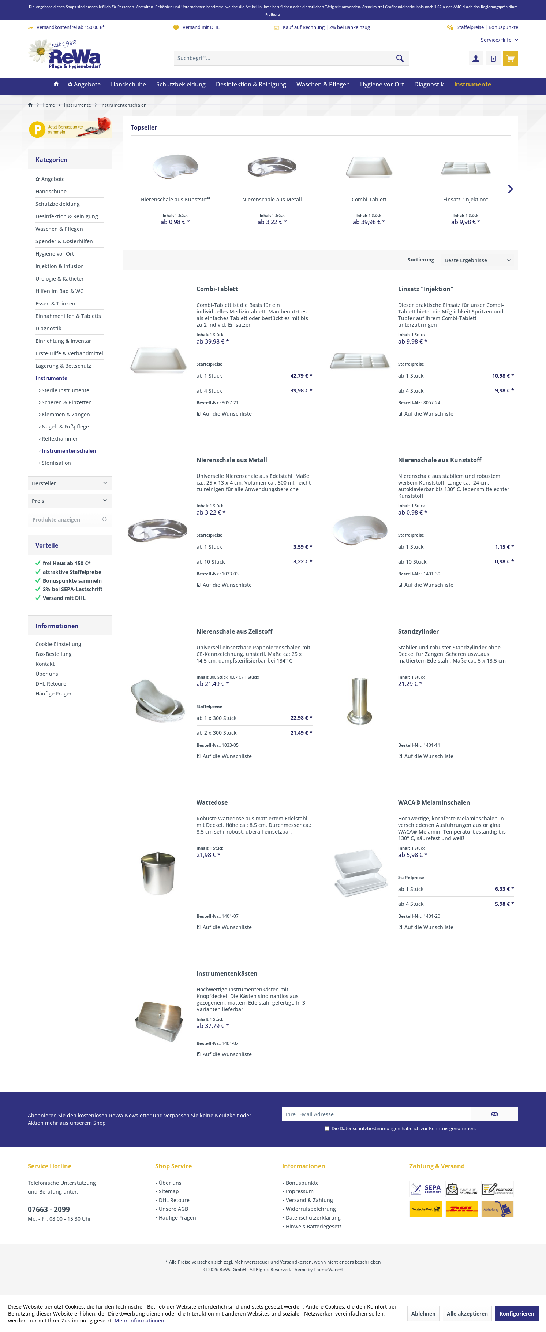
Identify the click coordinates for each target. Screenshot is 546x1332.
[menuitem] (496, 39)
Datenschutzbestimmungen (370, 1128)
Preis (38, 508)
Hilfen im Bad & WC (59, 290)
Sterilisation (55, 462)
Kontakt (45, 671)
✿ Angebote (50, 178)
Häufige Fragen (54, 700)
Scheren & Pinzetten (66, 402)
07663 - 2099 (49, 1209)
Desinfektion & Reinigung (66, 216)
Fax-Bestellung (53, 661)
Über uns (46, 681)
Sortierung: (422, 259)
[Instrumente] (472, 84)
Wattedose (212, 802)
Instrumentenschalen (68, 450)
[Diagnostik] (429, 84)
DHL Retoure (50, 690)
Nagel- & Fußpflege (64, 426)
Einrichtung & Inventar (63, 340)
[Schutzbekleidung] (181, 84)
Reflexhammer (59, 438)
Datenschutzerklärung (313, 1217)
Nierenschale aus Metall (272, 199)
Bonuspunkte (302, 1182)
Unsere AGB (173, 1208)
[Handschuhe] (128, 84)
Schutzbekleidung (57, 203)
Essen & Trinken (55, 303)
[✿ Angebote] (84, 84)
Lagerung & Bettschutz (63, 365)
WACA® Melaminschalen (434, 802)
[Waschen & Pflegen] (323, 84)
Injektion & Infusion (59, 266)
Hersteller (44, 490)
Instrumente (51, 378)
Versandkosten (296, 1262)
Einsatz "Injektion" (465, 199)
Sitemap (169, 1191)
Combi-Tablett (369, 199)
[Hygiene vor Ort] (382, 84)
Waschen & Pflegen (59, 228)
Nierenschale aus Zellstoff (234, 631)
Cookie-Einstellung (58, 651)
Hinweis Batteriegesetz (314, 1226)
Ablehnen (423, 1313)
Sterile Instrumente (64, 390)
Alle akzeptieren (467, 1313)
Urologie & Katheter (59, 278)
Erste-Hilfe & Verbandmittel (69, 353)
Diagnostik (48, 328)
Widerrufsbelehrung (311, 1208)
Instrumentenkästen (227, 973)
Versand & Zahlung (309, 1199)
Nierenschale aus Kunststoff (175, 199)
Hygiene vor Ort (54, 253)
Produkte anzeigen (70, 526)
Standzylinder (418, 631)
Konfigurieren (517, 1313)
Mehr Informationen (139, 1320)
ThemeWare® (328, 1269)
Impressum (300, 1191)
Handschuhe (51, 191)
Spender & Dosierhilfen (64, 241)
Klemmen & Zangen (65, 414)
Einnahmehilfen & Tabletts (68, 315)
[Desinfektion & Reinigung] (251, 84)
